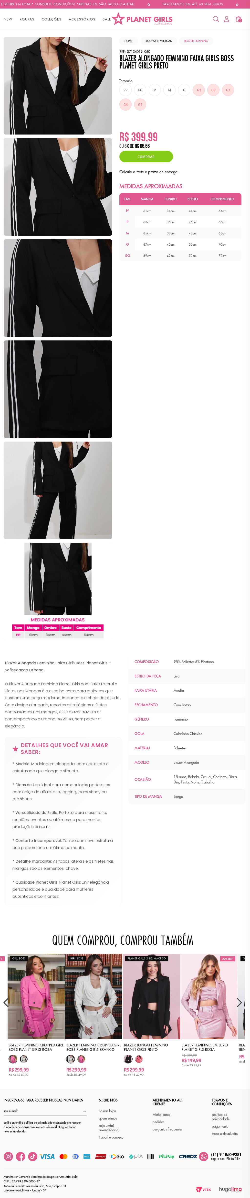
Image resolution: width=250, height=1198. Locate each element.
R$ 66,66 (142, 146)
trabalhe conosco (111, 1137)
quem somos (108, 1118)
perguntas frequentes (167, 1129)
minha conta (161, 1114)
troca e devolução (225, 1133)
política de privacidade (220, 1116)
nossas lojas (107, 1111)
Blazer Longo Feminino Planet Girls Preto (146, 1047)
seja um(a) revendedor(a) (109, 1127)
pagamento (220, 1126)
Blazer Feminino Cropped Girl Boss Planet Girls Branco (93, 1047)
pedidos (158, 1122)
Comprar (146, 156)
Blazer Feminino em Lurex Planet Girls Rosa (205, 1047)
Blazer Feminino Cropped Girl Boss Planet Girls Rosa (36, 1047)
